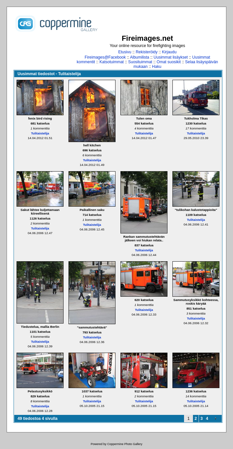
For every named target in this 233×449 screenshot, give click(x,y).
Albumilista (139, 57)
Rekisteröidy (147, 52)
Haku (156, 66)
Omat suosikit (169, 62)
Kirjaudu (169, 52)
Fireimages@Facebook (105, 57)
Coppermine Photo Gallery (124, 444)
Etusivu (124, 52)
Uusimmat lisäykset (171, 57)
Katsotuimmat (112, 62)
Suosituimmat (140, 62)
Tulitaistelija (40, 133)
